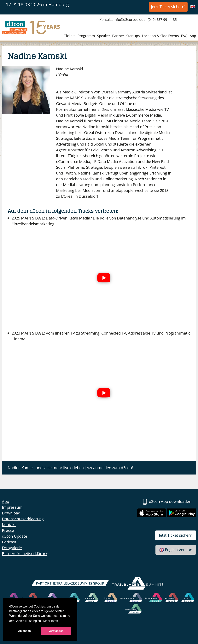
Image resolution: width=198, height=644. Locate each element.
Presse (8, 530)
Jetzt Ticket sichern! (168, 6)
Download (11, 513)
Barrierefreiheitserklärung (25, 553)
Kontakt (9, 524)
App (193, 35)
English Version (175, 549)
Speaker (103, 35)
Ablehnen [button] (24, 630)
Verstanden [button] (56, 630)
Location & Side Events (160, 35)
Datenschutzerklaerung (23, 518)
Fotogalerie (12, 547)
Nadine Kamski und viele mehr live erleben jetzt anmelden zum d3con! (70, 467)
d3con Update (14, 536)
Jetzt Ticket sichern (175, 535)
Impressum (12, 507)
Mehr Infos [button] (50, 621)
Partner (118, 35)
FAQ (184, 35)
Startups (133, 35)
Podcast (9, 542)
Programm (86, 35)
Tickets (69, 35)
